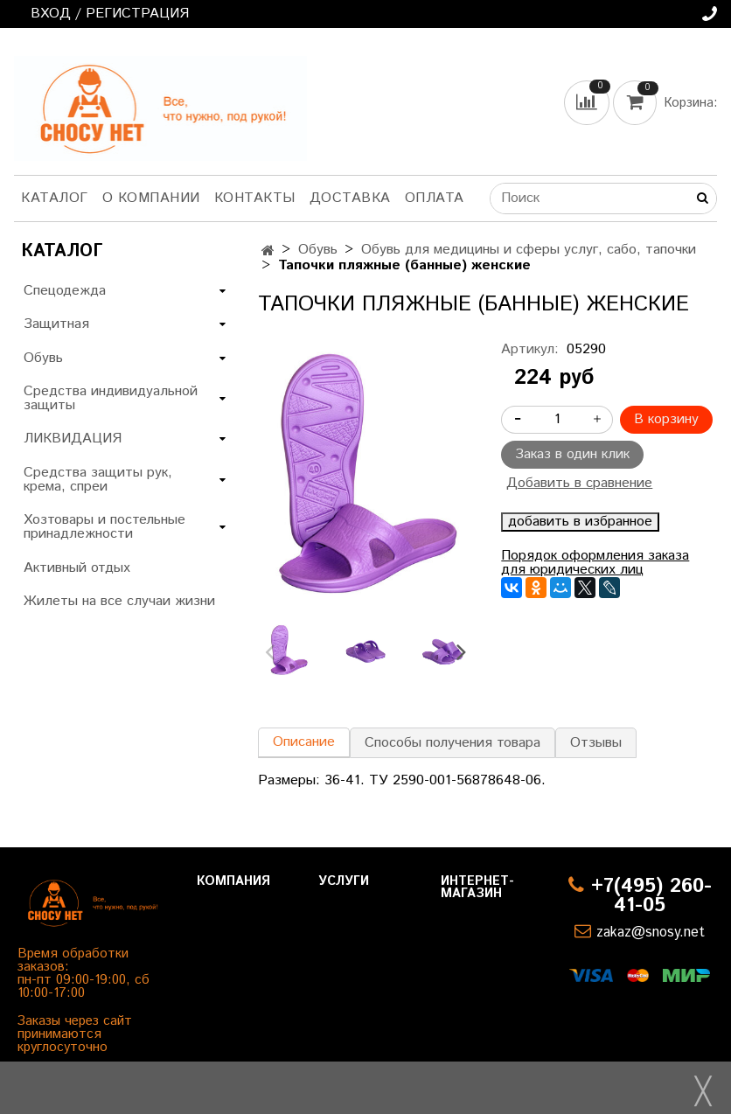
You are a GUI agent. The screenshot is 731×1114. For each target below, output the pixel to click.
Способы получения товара (452, 743)
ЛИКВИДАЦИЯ (73, 438)
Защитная (56, 324)
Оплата (434, 198)
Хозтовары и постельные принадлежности (104, 527)
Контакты (255, 198)
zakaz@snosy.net (650, 933)
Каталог (54, 198)
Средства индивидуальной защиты (111, 398)
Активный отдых (77, 568)
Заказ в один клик (572, 454)
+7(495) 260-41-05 (651, 896)
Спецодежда (65, 291)
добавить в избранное (580, 522)
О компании (151, 198)
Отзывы (596, 743)
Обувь (318, 250)
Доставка (350, 198)
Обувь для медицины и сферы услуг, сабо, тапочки (528, 250)
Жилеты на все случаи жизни (119, 601)
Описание (304, 742)
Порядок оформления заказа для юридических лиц (595, 563)
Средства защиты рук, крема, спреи (98, 480)
